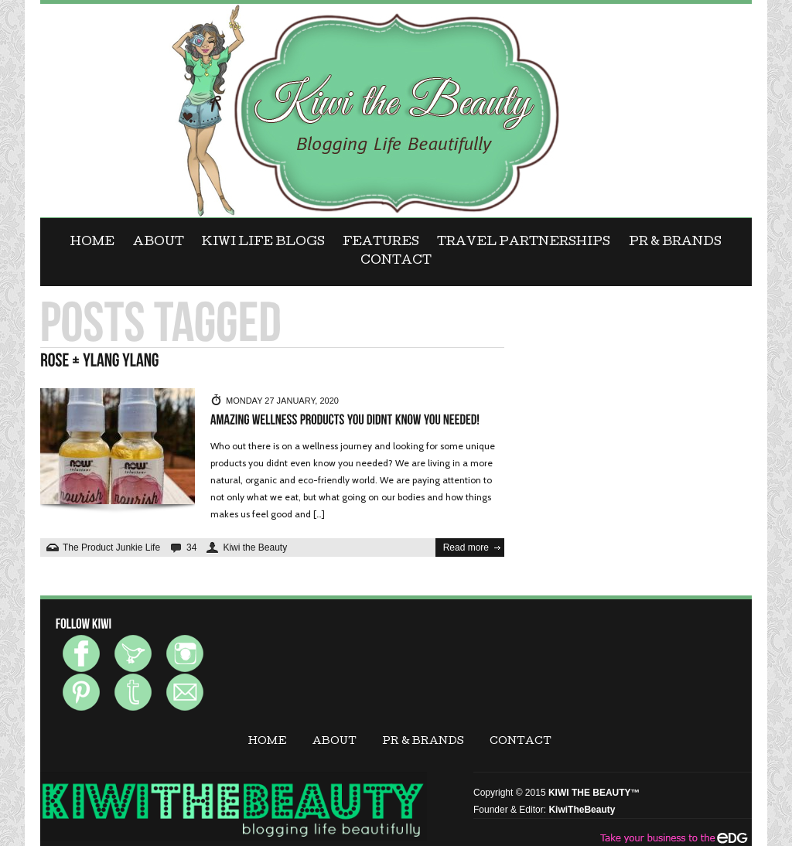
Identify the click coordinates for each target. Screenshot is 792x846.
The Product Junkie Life (111, 547)
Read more (466, 547)
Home (92, 243)
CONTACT (396, 261)
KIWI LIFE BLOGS (263, 243)
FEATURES (381, 243)
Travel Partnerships (523, 243)
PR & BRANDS (675, 243)
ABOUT (158, 243)
